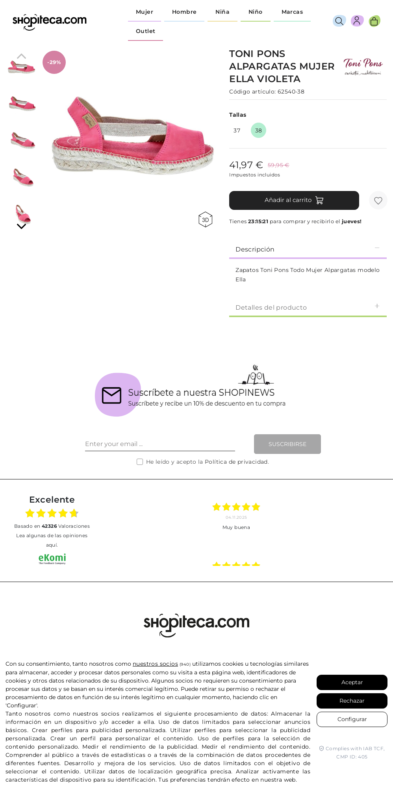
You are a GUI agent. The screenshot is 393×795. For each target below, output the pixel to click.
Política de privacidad (236, 461)
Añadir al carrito (294, 200)
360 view (205, 219)
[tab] (308, 249)
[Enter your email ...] (160, 444)
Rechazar (352, 700)
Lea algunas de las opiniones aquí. (51, 540)
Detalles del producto (307, 307)
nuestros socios (155, 663)
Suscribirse (287, 444)
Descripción (307, 249)
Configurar (352, 719)
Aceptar (352, 682)
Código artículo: (252, 91)
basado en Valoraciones (52, 526)
